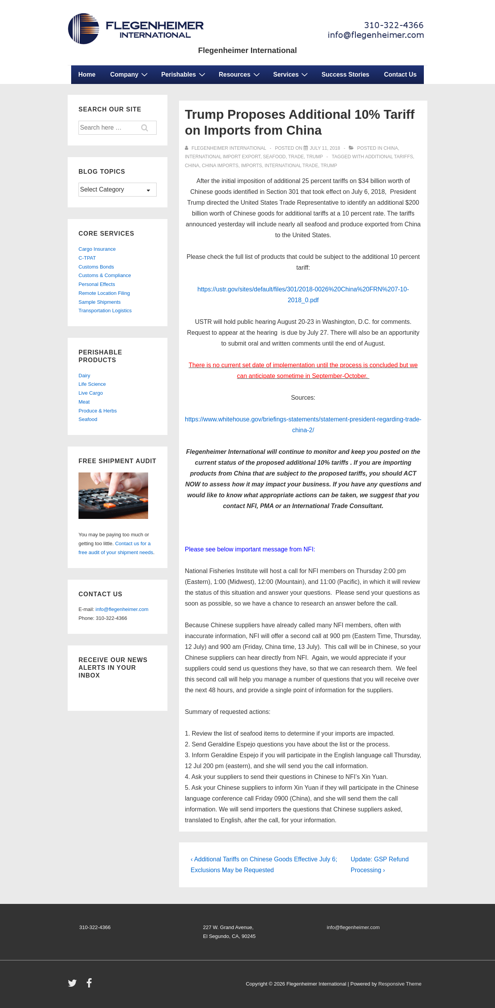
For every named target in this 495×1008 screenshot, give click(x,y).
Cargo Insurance (97, 249)
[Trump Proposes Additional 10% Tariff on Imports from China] (325, 148)
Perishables (184, 74)
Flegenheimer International (247, 50)
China (391, 148)
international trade (291, 165)
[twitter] (74, 986)
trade (296, 156)
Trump (314, 156)
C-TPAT (87, 258)
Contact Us (400, 74)
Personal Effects (97, 284)
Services (291, 74)
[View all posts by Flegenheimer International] (226, 148)
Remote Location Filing (104, 293)
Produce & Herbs (98, 411)
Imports (251, 165)
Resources (240, 74)
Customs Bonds (96, 267)
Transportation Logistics (105, 310)
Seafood (88, 419)
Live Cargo (91, 393)
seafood (274, 156)
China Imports (220, 165)
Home (87, 74)
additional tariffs (389, 156)
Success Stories (345, 74)
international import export (222, 156)
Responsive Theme (400, 984)
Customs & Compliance (105, 275)
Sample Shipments (100, 302)
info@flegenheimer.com (122, 609)
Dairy (84, 375)
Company (130, 74)
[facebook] (90, 986)
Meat (84, 402)
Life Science (92, 384)
